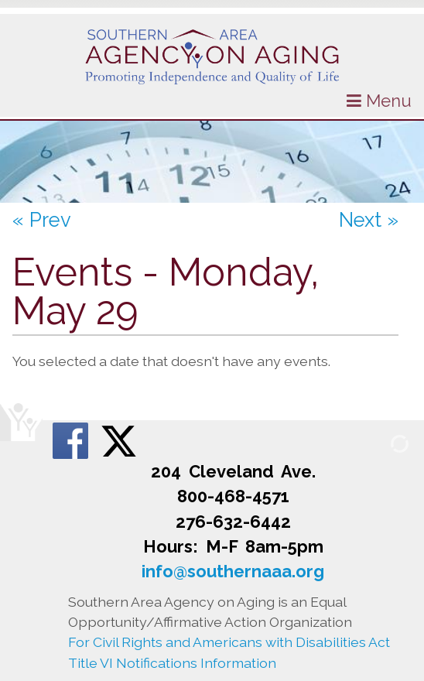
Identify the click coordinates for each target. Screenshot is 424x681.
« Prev (41, 219)
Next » (368, 219)
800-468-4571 (233, 496)
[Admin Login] (381, 443)
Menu (379, 101)
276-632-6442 (233, 522)
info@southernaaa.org (233, 571)
